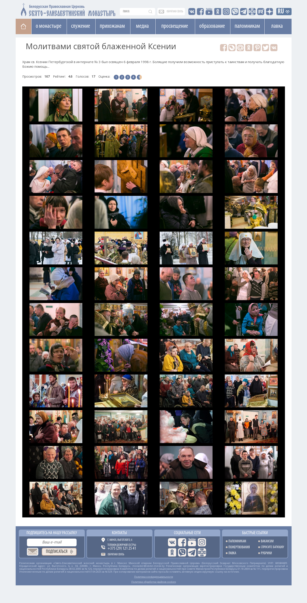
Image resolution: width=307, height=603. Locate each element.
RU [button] (281, 12)
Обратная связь (116, 554)
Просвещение (174, 26)
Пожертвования (239, 547)
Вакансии (267, 541)
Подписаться (57, 551)
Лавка (277, 26)
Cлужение (80, 26)
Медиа (142, 26)
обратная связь (175, 11)
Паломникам (247, 26)
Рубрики (266, 553)
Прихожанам (112, 26)
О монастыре (48, 26)
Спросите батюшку (272, 547)
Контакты (119, 533)
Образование (212, 26)
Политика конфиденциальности (153, 576)
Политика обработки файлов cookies (153, 581)
